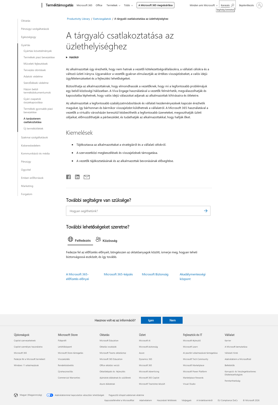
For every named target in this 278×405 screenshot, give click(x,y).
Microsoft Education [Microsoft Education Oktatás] (109, 340)
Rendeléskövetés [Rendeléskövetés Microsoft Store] (66, 365)
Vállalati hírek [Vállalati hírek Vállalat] (231, 352)
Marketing (27, 186)
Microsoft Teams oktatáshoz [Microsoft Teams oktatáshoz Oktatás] (113, 352)
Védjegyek (186, 400)
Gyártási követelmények (38, 51)
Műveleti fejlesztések (36, 63)
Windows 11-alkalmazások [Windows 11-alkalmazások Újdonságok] (26, 365)
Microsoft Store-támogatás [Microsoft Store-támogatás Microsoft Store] (70, 352)
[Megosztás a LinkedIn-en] (75, 176)
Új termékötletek (33, 128)
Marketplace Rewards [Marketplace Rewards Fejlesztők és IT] (193, 377)
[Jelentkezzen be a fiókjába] (250, 5)
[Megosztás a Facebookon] (68, 176)
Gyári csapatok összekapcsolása (33, 100)
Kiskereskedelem (30, 145)
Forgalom (26, 194)
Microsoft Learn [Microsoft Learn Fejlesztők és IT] (190, 346)
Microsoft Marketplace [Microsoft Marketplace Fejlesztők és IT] (193, 365)
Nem (173, 320)
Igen (151, 320)
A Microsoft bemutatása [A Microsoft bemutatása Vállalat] (236, 346)
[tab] (80, 240)
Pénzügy (26, 161)
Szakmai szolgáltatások (34, 137)
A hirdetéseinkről (205, 400)
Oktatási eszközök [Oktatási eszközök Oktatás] (108, 346)
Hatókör (74, 57)
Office (100, 5)
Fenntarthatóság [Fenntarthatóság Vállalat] (232, 380)
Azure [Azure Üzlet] (141, 352)
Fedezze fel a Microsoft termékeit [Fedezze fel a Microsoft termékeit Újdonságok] (29, 359)
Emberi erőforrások (32, 178)
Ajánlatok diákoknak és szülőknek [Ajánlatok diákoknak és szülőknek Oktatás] (115, 377)
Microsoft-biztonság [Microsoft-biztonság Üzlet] (148, 346)
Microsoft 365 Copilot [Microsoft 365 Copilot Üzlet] (149, 377)
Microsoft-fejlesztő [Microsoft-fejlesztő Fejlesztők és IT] (192, 340)
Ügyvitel (26, 169)
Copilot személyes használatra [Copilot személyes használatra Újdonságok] (28, 346)
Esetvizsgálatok (102, 19)
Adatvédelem (145, 400)
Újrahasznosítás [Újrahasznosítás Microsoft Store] (65, 371)
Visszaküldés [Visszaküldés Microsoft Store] (64, 359)
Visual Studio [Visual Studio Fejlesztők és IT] (189, 383)
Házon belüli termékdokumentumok (37, 90)
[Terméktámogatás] (59, 5)
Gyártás (25, 45)
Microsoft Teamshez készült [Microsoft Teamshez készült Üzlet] (152, 383)
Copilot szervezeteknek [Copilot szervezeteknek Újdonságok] (25, 340)
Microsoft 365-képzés (118, 274)
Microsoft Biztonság (155, 274)
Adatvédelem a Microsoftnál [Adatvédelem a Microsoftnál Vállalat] (238, 359)
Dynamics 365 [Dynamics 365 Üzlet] (145, 359)
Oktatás (25, 20)
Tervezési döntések (35, 70)
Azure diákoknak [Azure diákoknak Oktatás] (107, 383)
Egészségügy (28, 37)
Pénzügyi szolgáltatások (35, 29)
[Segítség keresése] (227, 5)
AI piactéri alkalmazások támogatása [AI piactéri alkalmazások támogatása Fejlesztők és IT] (200, 352)
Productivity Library (78, 19)
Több (129, 5)
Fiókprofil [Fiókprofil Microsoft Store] (62, 340)
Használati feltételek (166, 400)
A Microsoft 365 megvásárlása (158, 5)
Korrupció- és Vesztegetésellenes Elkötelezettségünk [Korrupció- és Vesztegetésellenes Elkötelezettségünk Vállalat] (240, 373)
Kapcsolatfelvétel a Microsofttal (119, 400)
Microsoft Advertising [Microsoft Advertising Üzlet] (149, 371)
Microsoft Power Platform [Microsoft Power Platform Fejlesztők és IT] (195, 371)
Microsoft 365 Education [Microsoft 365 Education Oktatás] (111, 359)
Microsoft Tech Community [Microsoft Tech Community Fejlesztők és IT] (195, 359)
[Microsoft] (27, 5)
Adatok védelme (33, 76)
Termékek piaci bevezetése (39, 57)
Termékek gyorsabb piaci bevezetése (38, 110)
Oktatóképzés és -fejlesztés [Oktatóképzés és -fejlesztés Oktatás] (112, 371)
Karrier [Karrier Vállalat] (228, 340)
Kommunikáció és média (35, 153)
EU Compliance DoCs (228, 400)
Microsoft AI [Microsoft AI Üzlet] (144, 340)
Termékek (113, 5)
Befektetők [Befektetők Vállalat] (230, 365)
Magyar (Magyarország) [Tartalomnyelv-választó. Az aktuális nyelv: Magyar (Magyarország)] (31, 394)
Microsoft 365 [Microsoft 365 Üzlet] (145, 365)
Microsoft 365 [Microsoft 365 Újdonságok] (20, 352)
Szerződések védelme (36, 83)
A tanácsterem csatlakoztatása (32, 120)
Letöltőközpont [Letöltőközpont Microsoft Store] (65, 346)
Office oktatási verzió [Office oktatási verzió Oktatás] (109, 365)
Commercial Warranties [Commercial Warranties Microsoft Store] (69, 377)
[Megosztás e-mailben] (85, 176)
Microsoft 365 (84, 5)
